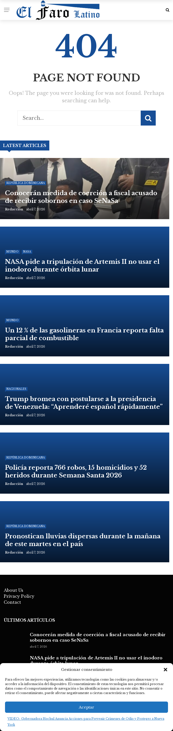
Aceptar (86, 707)
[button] (165, 669)
